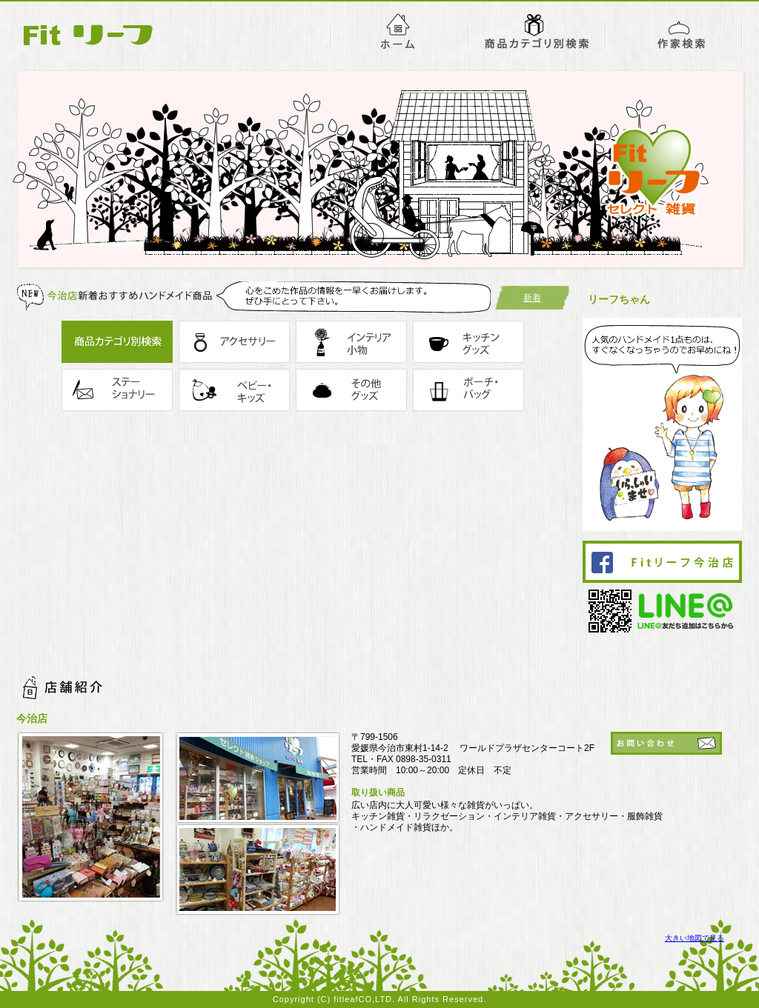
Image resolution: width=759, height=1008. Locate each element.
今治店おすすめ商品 (537, 31)
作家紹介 (674, 31)
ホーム (399, 31)
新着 (532, 298)
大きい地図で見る (694, 938)
